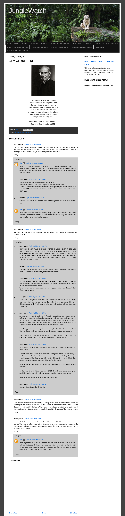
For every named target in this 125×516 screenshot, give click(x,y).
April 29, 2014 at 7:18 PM (37, 179)
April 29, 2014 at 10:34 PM (38, 246)
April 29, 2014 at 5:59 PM (34, 163)
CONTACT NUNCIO (21, 43)
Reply (16, 155)
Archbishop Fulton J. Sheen (22, 132)
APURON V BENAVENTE (59, 47)
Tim (21, 163)
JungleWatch (28, 10)
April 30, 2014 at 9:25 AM (37, 344)
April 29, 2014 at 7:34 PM (32, 229)
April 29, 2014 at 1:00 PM (32, 144)
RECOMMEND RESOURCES (82, 47)
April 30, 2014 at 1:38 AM (37, 278)
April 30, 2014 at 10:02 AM (34, 210)
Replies (18, 159)
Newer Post (13, 513)
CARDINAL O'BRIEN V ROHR (17, 47)
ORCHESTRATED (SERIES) (59, 43)
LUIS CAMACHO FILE (39, 43)
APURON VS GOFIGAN (39, 47)
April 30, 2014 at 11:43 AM (32, 419)
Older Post (73, 513)
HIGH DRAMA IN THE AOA (82, 43)
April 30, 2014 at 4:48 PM (37, 384)
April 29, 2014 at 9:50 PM (32, 399)
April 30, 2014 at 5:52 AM (37, 297)
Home (9, 43)
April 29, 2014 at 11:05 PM (35, 266)
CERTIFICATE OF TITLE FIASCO (106, 43)
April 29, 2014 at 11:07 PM (35, 198)
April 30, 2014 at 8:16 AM (37, 313)
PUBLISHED (99, 47)
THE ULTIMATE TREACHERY (17, 51)
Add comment (15, 460)
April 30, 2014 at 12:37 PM (35, 440)
